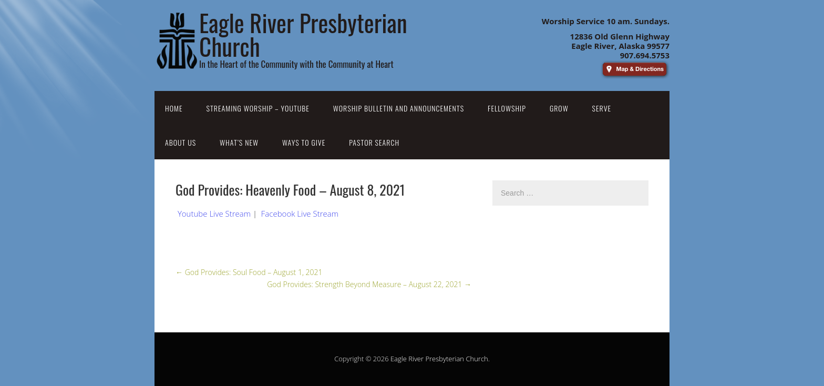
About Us (180, 142)
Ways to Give (303, 142)
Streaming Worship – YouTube (258, 108)
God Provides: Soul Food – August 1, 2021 (249, 272)
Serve (602, 108)
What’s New (239, 142)
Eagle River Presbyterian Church (439, 358)
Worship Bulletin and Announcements (398, 108)
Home (174, 108)
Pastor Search (374, 142)
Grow (559, 108)
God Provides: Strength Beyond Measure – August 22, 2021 (369, 284)
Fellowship (507, 108)
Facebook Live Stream (299, 213)
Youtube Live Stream (214, 213)
